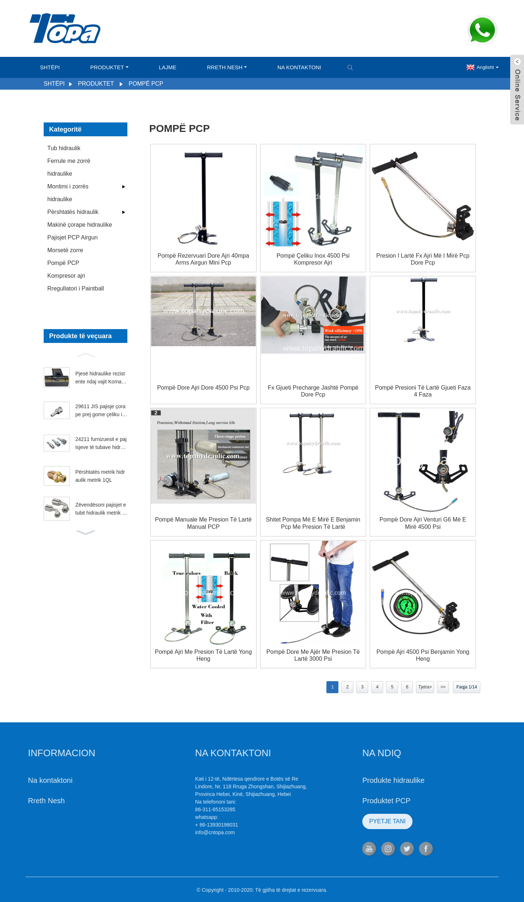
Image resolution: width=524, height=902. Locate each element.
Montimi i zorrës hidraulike (67, 192)
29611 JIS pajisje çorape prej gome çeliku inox (100, 411)
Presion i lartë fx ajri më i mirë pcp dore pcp (422, 259)
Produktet (109, 67)
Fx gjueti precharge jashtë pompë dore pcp (313, 391)
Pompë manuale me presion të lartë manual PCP (203, 523)
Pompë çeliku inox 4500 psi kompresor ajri (313, 259)
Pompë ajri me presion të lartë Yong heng (203, 655)
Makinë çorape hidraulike (79, 225)
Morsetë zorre (65, 250)
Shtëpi (50, 67)
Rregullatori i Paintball (75, 288)
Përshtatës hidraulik (73, 212)
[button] (85, 354)
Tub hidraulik (63, 148)
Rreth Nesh (227, 67)
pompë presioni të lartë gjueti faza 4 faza (423, 391)
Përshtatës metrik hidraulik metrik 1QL (100, 476)
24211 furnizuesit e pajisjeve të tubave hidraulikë (101, 444)
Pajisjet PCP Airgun (72, 237)
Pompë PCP (146, 84)
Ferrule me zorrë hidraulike (68, 167)
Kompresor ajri (66, 276)
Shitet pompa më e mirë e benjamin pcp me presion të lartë (313, 523)
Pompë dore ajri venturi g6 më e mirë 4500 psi (423, 523)
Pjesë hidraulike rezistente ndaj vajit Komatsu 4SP (100, 378)
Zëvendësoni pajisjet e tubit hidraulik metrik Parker (100, 509)
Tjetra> (425, 687)
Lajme (167, 67)
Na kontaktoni (299, 67)
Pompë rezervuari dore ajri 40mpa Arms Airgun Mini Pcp (203, 259)
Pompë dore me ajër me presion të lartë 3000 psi (313, 655)
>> (442, 687)
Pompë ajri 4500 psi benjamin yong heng (422, 655)
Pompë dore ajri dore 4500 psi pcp (203, 387)
